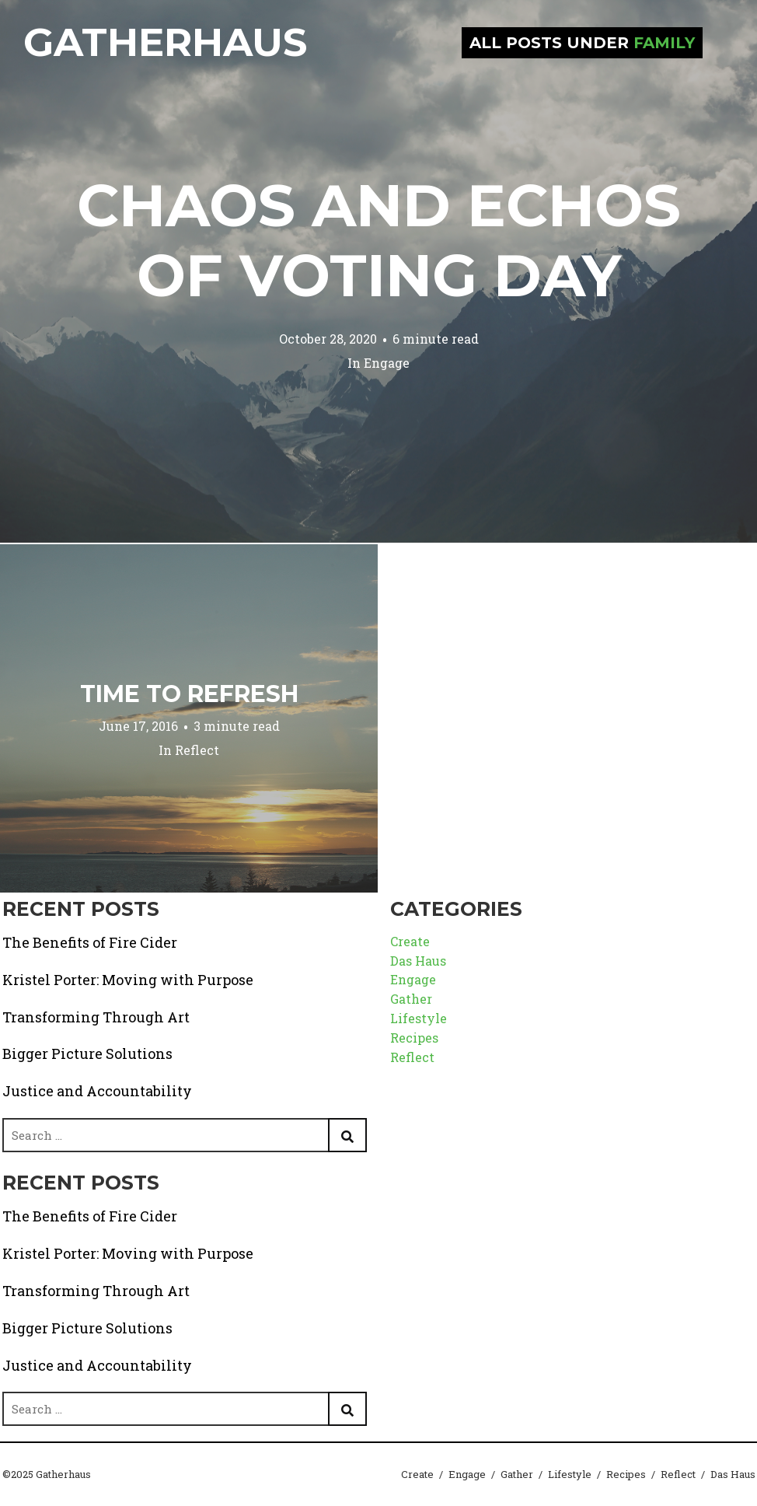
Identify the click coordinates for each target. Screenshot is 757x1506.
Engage (387, 363)
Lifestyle (418, 1018)
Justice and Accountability (97, 1090)
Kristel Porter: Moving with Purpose (127, 979)
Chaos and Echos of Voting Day (379, 240)
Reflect (197, 750)
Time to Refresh (189, 694)
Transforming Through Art (96, 1017)
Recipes (414, 1037)
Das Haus (418, 960)
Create (410, 941)
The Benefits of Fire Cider (89, 942)
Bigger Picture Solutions (87, 1053)
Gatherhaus (165, 42)
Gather (411, 999)
